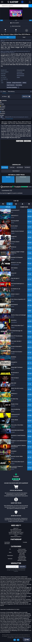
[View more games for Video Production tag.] (10, 85)
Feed (24, 37)
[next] (30, 20)
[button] (29, 2)
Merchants (7, 543)
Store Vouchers (22, 549)
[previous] (1, 20)
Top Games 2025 (22, 557)
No (18, 639)
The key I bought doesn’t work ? (16, 532)
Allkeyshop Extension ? (16, 536)
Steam (18, 77)
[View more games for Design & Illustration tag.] (17, 83)
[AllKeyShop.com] (13, 2)
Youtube (25, 542)
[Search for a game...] (16, 5)
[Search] (30, 5)
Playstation (10, 555)
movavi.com (19, 72)
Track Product (16, 171)
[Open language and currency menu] (23, 2)
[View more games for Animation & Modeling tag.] (11, 88)
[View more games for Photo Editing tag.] (18, 85)
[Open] (2, 2)
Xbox (10, 552)
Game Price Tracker (22, 550)
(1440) (22, 187)
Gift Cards (21, 553)
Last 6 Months (20, 167)
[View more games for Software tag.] (9, 83)
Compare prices (9, 118)
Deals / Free (22, 554)
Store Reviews (22, 556)
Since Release (5, 167)
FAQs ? (16, 535)
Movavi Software (20, 73)
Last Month (27, 167)
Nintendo (10, 558)
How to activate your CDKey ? (16, 534)
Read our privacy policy (20, 637)
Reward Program (22, 552)
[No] (30, 637)
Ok (14, 639)
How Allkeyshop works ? (16, 529)
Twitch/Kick (7, 542)
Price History (10, 91)
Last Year (12, 167)
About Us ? (16, 528)
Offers (3, 91)
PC (10, 549)
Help (27, 639)
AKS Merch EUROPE (22, 560)
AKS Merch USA (21, 559)
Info (8, 37)
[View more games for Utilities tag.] (24, 83)
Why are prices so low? (16, 531)
